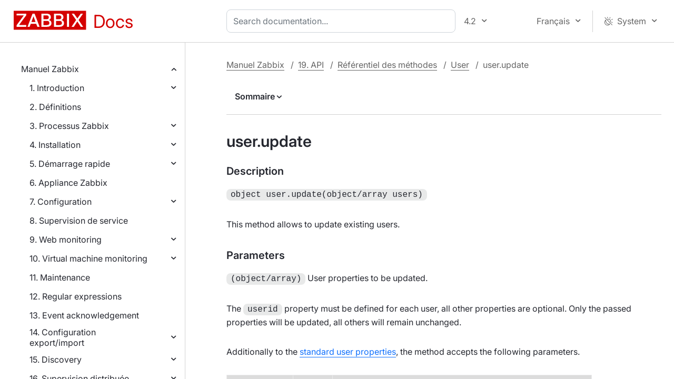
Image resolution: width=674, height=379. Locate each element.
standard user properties (348, 348)
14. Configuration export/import (62, 337)
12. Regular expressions (75, 296)
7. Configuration (60, 201)
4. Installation (55, 144)
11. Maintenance (59, 277)
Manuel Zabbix (50, 69)
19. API (311, 64)
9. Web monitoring (65, 239)
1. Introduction (56, 88)
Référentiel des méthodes (387, 64)
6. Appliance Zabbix (68, 182)
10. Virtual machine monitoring (88, 258)
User (460, 64)
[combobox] (343, 21)
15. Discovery (55, 359)
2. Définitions (55, 107)
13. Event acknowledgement (84, 315)
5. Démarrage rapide (69, 163)
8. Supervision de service (78, 220)
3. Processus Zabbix (69, 126)
